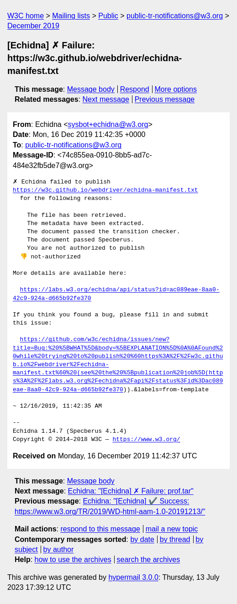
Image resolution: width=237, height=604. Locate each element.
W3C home (25, 16)
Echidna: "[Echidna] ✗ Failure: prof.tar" (131, 491)
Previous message (165, 99)
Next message (106, 99)
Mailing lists (71, 16)
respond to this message (100, 529)
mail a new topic (172, 529)
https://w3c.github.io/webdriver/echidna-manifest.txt (105, 190)
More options (176, 89)
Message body (91, 89)
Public (108, 16)
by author (58, 549)
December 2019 (33, 26)
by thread (175, 539)
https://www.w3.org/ (146, 440)
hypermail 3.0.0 (133, 577)
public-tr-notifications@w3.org (174, 16)
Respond (134, 89)
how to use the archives (73, 559)
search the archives (148, 559)
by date (142, 539)
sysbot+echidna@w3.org (108, 124)
